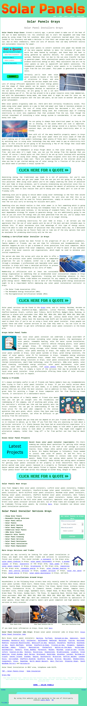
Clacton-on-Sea (16, 652)
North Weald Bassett (39, 661)
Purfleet (48, 638)
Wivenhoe (60, 654)
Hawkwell (80, 645)
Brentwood (41, 654)
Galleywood (42, 640)
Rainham (59, 650)
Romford (5, 643)
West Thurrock (56, 661)
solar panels (50, 367)
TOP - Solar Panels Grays (13, 671)
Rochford (71, 643)
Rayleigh (62, 640)
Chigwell (70, 645)
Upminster (74, 638)
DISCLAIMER (80, 16)
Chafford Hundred (27, 659)
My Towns (4, 702)
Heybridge (51, 654)
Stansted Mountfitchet (20, 643)
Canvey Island (16, 656)
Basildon (67, 659)
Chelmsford (47, 647)
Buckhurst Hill (18, 640)
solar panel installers (23, 638)
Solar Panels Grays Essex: (13, 32)
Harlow (50, 659)
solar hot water (74, 571)
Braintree (57, 656)
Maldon (51, 650)
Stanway (27, 656)
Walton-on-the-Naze (63, 647)
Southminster (7, 650)
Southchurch (45, 656)
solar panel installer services (22, 502)
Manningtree (34, 647)
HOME (54, 16)
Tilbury (22, 647)
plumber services (48, 571)
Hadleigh (53, 640)
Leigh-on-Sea (70, 650)
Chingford (61, 643)
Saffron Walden (69, 656)
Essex (9, 638)
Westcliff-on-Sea (39, 643)
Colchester (31, 640)
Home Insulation (34, 671)
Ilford (4, 652)
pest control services (19, 571)
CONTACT (72, 16)
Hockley (28, 652)
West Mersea (29, 654)
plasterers (24, 564)
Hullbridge (79, 647)
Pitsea (81, 650)
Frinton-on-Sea (57, 645)
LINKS (60, 16)
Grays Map (6, 675)
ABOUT (66, 16)
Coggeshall (6, 661)
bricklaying (36, 566)
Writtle (58, 659)
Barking (39, 638)
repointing (64, 566)
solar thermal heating (56, 568)
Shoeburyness (78, 659)
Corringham (13, 659)
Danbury (18, 650)
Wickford (41, 659)
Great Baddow (30, 650)
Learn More (45, 700)
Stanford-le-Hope (41, 645)
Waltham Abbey (8, 647)
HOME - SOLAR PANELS (43, 685)
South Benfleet (17, 645)
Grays (43, 307)
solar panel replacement (41, 561)
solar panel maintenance (40, 573)
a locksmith (46, 559)
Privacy (84, 689)
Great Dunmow (16, 654)
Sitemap (3, 689)
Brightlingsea (63, 652)
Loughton (74, 652)
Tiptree (71, 640)
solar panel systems (40, 353)
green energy (13, 573)
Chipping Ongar (71, 661)
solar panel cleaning (11, 561)
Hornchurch (24, 663)
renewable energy (28, 568)
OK (53, 700)
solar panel (68, 449)
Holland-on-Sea (61, 638)
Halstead (80, 640)
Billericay (37, 652)
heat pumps (54, 564)
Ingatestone (50, 652)
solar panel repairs (11, 566)
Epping (35, 656)
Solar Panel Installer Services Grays (26, 511)
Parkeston (42, 650)
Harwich (52, 643)
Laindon (70, 654)
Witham (29, 645)
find (8, 488)
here (50, 504)
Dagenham (24, 661)
